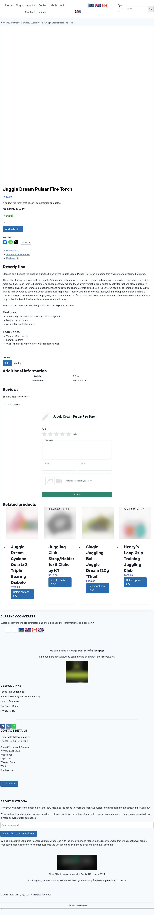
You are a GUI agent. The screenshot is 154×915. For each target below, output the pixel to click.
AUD (98, 5)
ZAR (78, 5)
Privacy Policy (7, 710)
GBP (78, 11)
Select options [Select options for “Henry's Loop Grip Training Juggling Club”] (134, 582)
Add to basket (13, 229)
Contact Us (9, 783)
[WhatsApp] (13, 726)
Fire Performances (35, 12)
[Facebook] (2, 726)
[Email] (95, 467)
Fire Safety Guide (9, 706)
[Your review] (77, 450)
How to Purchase (9, 701)
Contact (43, 5)
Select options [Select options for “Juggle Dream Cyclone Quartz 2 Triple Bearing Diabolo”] (21, 593)
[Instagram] (8, 726)
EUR (91, 5)
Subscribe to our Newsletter (18, 833)
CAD (104, 5)
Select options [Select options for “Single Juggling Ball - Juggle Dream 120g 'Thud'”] (97, 588)
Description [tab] (12, 250)
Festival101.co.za (116, 880)
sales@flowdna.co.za (19, 737)
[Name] (59, 467)
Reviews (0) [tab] (12, 258)
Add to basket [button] (59, 582)
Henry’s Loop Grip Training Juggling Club (133, 558)
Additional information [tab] (18, 254)
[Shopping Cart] (120, 9)
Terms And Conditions (12, 691)
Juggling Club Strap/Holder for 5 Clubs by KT (61, 558)
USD (85, 5)
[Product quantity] (7, 223)
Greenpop (97, 650)
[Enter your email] (77, 825)
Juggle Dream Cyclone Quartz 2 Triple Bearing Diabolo (19, 564)
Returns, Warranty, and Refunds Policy (20, 696)
